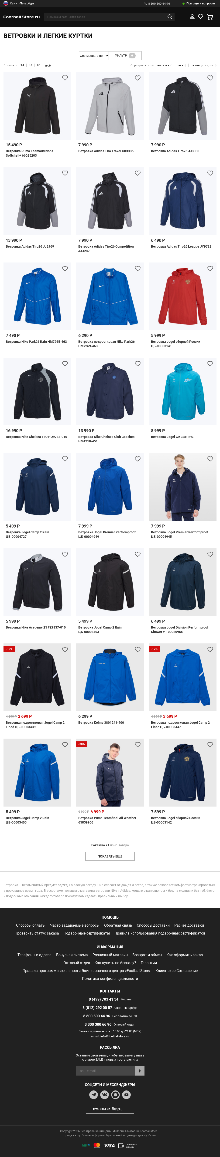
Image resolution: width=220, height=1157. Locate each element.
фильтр (125, 55)
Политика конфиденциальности (110, 978)
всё (48, 65)
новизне (164, 65)
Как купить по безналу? (115, 963)
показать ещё (110, 856)
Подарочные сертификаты (87, 933)
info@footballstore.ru (114, 1036)
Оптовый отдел (76, 963)
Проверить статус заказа (37, 933)
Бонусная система (72, 955)
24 (22, 65)
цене (181, 65)
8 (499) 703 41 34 (103, 999)
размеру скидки (204, 65)
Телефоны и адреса (34, 955)
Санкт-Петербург (18, 3)
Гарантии (149, 963)
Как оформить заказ (184, 955)
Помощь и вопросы (200, 3)
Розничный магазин (110, 955)
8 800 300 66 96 (98, 1024)
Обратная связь (118, 925)
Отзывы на (113, 1109)
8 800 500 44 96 (157, 3)
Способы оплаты (30, 925)
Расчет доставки (189, 925)
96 (39, 65)
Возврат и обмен (147, 955)
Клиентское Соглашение (176, 971)
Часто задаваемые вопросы (75, 925)
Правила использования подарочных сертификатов (159, 933)
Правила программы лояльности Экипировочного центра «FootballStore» (87, 971)
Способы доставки (153, 925)
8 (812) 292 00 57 (97, 1008)
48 (30, 65)
